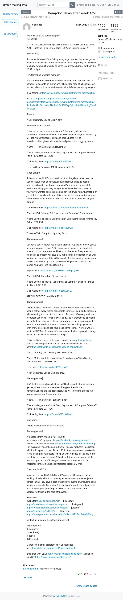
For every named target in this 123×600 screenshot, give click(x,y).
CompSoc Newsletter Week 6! (35, 17)
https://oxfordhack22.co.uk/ (53, 367)
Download (10, 33)
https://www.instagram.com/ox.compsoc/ (48, 507)
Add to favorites (107, 57)
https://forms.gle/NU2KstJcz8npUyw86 (59, 270)
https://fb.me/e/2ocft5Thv (58, 161)
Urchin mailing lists (15, 5)
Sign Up (113, 5)
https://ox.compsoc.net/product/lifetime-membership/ (68, 93)
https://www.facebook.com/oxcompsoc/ (47, 504)
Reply (28, 577)
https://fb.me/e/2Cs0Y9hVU (59, 414)
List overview (10, 14)
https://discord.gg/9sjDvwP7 (41, 511)
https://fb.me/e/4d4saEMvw (59, 228)
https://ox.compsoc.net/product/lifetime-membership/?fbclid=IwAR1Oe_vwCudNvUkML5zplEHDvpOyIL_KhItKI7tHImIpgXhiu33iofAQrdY (61, 105)
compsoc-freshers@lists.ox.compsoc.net (110, 39)
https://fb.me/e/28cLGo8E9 (58, 290)
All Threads (10, 22)
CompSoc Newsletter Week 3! (108, 17)
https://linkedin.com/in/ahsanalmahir (75, 443)
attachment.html (31, 568)
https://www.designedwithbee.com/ (64, 553)
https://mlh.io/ (84, 340)
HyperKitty (60, 596)
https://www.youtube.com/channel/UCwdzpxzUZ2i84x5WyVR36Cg (60, 514)
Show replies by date (86, 586)
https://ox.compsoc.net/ (48, 501)
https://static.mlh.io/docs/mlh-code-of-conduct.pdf (56, 347)
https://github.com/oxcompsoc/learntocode (66, 207)
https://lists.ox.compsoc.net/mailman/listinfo (53, 548)
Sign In (101, 5)
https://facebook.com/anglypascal (71, 440)
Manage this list (85, 5)
